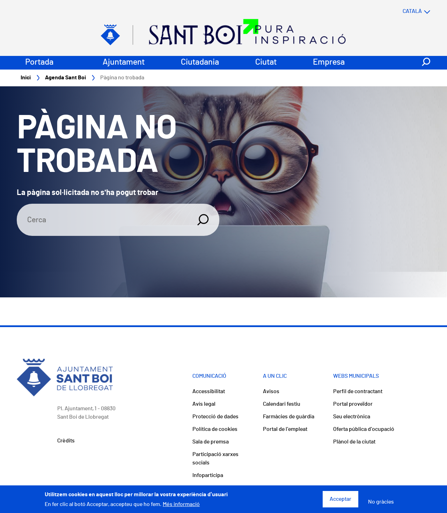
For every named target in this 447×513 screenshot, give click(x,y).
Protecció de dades (215, 416)
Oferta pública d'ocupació (363, 429)
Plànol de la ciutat (354, 442)
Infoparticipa (207, 475)
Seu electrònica (351, 416)
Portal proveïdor (353, 404)
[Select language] (402, 11)
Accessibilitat (208, 391)
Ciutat (266, 62)
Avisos (271, 391)
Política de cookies (214, 429)
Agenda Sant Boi (65, 77)
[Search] (102, 219)
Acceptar (340, 502)
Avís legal (203, 404)
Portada (39, 62)
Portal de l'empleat (285, 429)
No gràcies (381, 504)
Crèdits (66, 440)
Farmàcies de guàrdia (288, 416)
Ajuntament (124, 62)
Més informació (181, 507)
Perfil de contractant (357, 391)
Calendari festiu (281, 404)
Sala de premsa (210, 442)
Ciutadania (200, 62)
